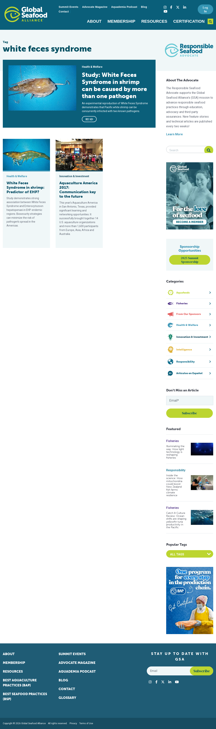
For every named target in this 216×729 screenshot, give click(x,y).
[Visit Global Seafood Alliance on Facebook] (171, 7)
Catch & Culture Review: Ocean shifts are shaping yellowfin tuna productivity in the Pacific (176, 520)
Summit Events (69, 6)
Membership (121, 21)
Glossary (67, 698)
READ (89, 119)
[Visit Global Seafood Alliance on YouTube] (165, 11)
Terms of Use (86, 723)
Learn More (174, 134)
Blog (144, 6)
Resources (154, 21)
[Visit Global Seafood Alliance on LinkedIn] (184, 7)
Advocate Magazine (94, 6)
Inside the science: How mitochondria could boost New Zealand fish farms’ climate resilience (174, 485)
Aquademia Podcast (124, 6)
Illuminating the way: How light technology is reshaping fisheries (175, 452)
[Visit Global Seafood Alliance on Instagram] (165, 7)
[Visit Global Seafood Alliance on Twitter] (177, 7)
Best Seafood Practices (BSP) (25, 696)
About (94, 21)
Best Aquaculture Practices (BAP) (20, 682)
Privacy (73, 723)
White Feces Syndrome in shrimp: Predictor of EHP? (25, 187)
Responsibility (175, 470)
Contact (64, 11)
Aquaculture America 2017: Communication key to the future (78, 190)
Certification (189, 21)
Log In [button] (205, 9)
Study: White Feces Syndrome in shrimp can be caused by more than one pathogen (114, 85)
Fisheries (172, 441)
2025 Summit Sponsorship (189, 260)
